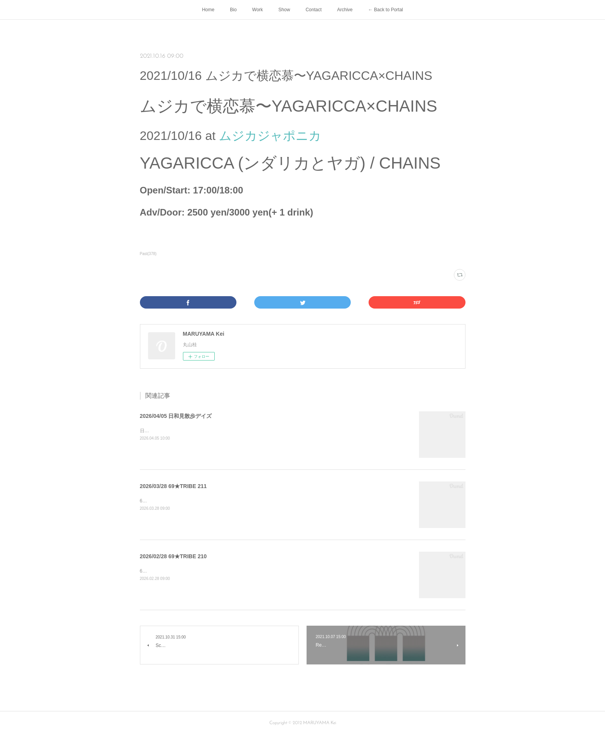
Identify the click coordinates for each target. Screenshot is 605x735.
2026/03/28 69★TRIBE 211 (173, 486)
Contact (313, 9)
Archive (345, 9)
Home (208, 9)
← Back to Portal (385, 9)
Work (257, 9)
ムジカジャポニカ (270, 136)
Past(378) (148, 254)
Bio (233, 9)
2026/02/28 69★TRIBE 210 (173, 556)
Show (284, 9)
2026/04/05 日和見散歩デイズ (176, 416)
